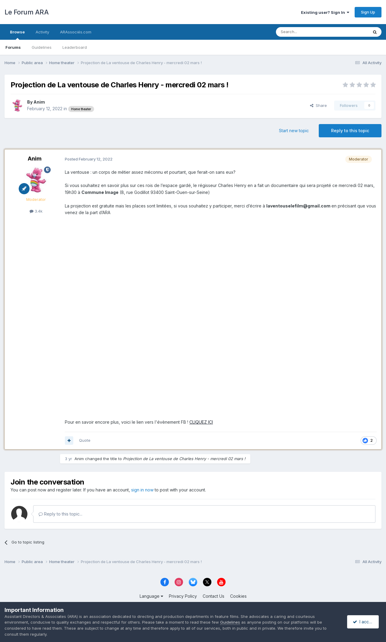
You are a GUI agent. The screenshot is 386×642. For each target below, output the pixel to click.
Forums (13, 47)
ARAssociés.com (75, 32)
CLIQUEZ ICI (201, 422)
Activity (42, 32)
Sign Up (368, 12)
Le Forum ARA (27, 12)
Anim (39, 101)
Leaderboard (74, 47)
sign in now (142, 489)
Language (151, 596)
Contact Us (213, 596)
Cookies (238, 596)
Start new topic (294, 130)
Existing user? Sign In (325, 12)
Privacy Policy (183, 596)
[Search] (306, 32)
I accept (364, 621)
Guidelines (42, 47)
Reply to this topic (350, 130)
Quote (84, 440)
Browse (17, 35)
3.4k (36, 211)
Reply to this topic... (60, 513)
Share (318, 105)
